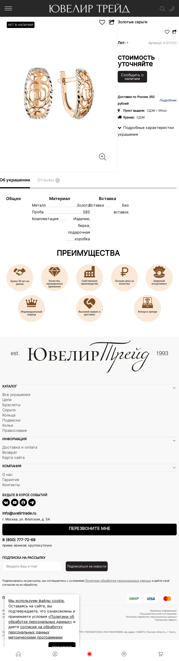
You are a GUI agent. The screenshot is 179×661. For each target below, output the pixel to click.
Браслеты (11, 404)
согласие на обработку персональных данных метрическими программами (35, 632)
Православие (14, 430)
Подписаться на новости (86, 566)
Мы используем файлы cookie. (36, 600)
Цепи (7, 399)
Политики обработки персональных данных (118, 580)
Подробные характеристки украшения (146, 131)
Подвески (11, 420)
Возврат (9, 452)
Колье (7, 425)
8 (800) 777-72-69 (18, 539)
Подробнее (168, 100)
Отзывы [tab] (48, 180)
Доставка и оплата (19, 447)
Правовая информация (163, 610)
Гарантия (10, 479)
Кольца (8, 415)
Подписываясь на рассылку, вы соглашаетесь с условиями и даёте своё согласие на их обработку (85, 582)
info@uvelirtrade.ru (19, 513)
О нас (7, 474)
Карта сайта (13, 457)
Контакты (11, 484)
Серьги (9, 410)
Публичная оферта (166, 619)
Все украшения (16, 394)
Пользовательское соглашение (158, 613)
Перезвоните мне (89, 528)
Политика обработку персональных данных (151, 616)
